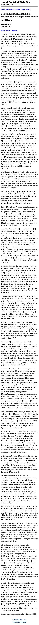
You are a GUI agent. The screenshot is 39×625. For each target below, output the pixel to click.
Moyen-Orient (26, 9)
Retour (3, 30)
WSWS (3, 9)
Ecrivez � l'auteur (12, 30)
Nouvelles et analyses (13, 9)
